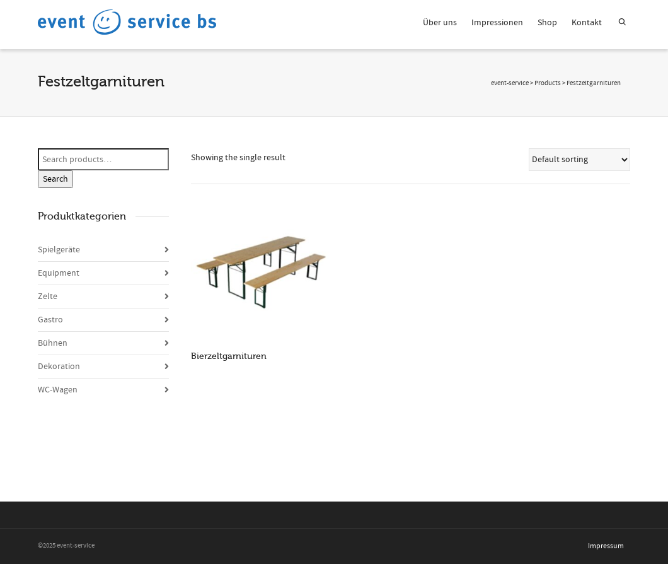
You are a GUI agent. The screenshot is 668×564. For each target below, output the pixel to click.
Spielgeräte (59, 250)
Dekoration (59, 366)
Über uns (440, 22)
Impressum (606, 546)
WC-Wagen (58, 390)
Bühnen (52, 343)
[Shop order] (580, 159)
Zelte (47, 296)
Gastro (50, 320)
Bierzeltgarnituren (229, 356)
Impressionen (497, 22)
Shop (547, 22)
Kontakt (587, 22)
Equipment (58, 273)
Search (55, 179)
